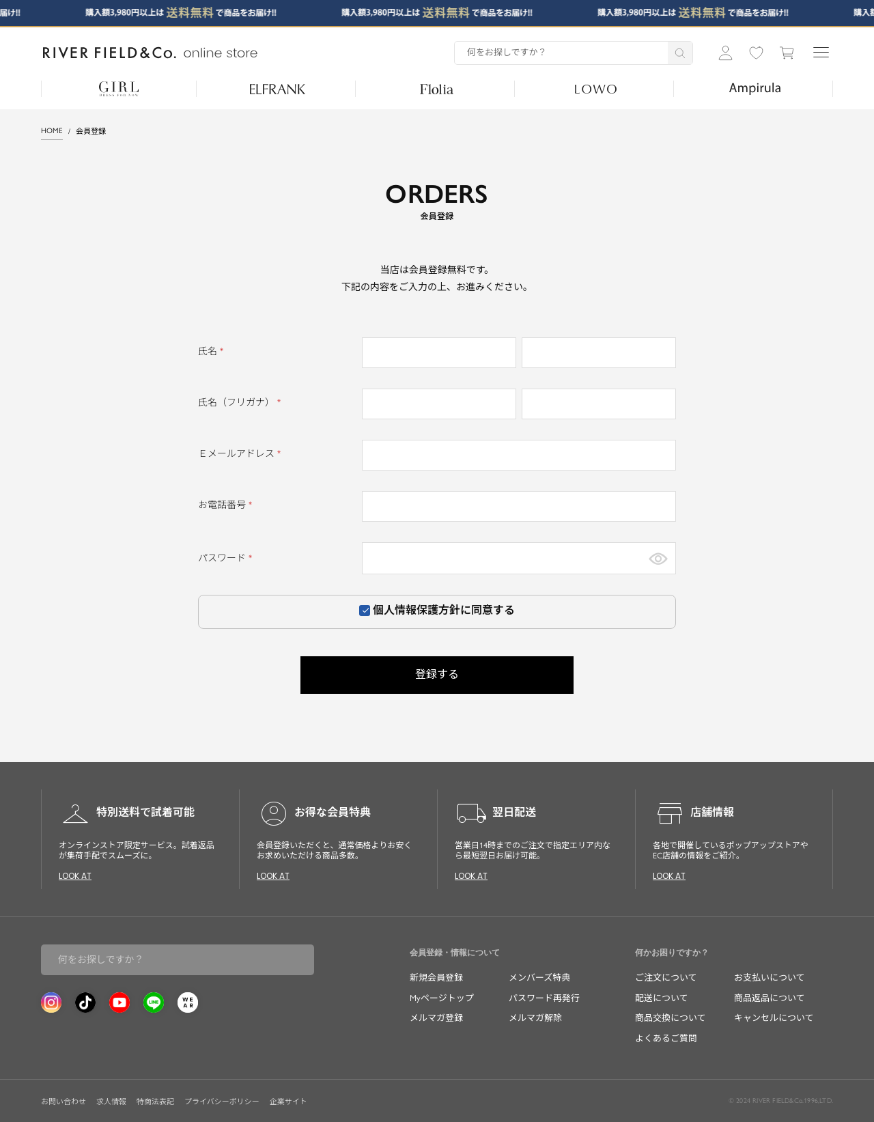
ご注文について (666, 977)
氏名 (212, 351)
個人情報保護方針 (416, 610)
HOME (52, 130)
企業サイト (288, 1101)
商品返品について (769, 998)
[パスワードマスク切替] (658, 558)
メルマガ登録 (436, 1018)
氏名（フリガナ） (241, 402)
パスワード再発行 (544, 998)
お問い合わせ (63, 1101)
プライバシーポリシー (221, 1101)
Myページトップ (442, 998)
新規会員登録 (436, 977)
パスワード (227, 558)
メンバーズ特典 (539, 977)
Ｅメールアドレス (241, 454)
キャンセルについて (774, 1018)
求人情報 (111, 1101)
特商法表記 (155, 1101)
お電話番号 (227, 505)
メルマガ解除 (535, 1018)
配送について (661, 998)
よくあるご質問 (666, 1038)
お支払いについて (769, 977)
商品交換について (670, 1018)
